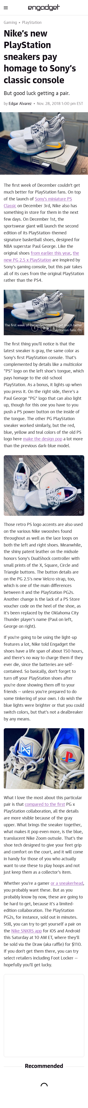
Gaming (10, 23)
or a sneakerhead (67, 883)
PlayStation (32, 23)
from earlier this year (50, 253)
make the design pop (42, 439)
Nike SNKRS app (26, 931)
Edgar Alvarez (20, 104)
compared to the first (45, 804)
